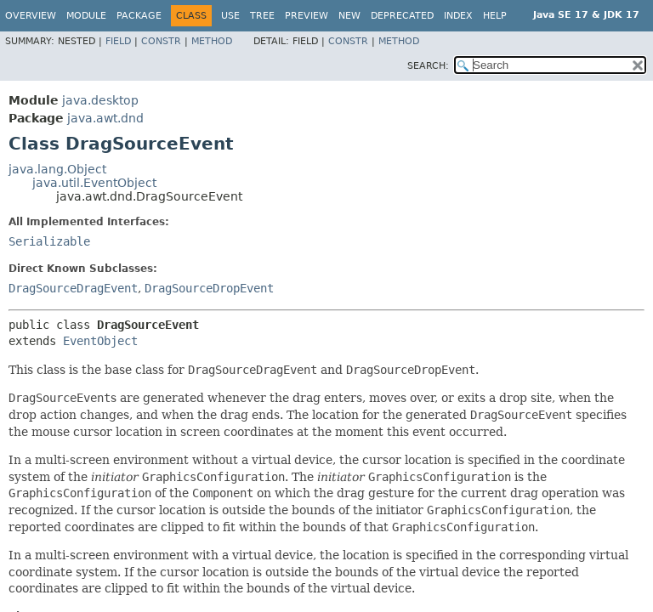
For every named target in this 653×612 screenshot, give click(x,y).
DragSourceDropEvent (209, 288)
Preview (306, 15)
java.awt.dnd (105, 118)
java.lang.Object (57, 169)
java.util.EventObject (94, 183)
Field (118, 41)
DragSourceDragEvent (73, 288)
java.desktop (100, 100)
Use (230, 15)
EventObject (100, 341)
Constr (161, 41)
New (349, 15)
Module (86, 15)
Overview (30, 15)
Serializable (49, 241)
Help (495, 15)
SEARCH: (428, 65)
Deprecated (402, 15)
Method (211, 41)
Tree (262, 15)
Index (458, 15)
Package (139, 15)
